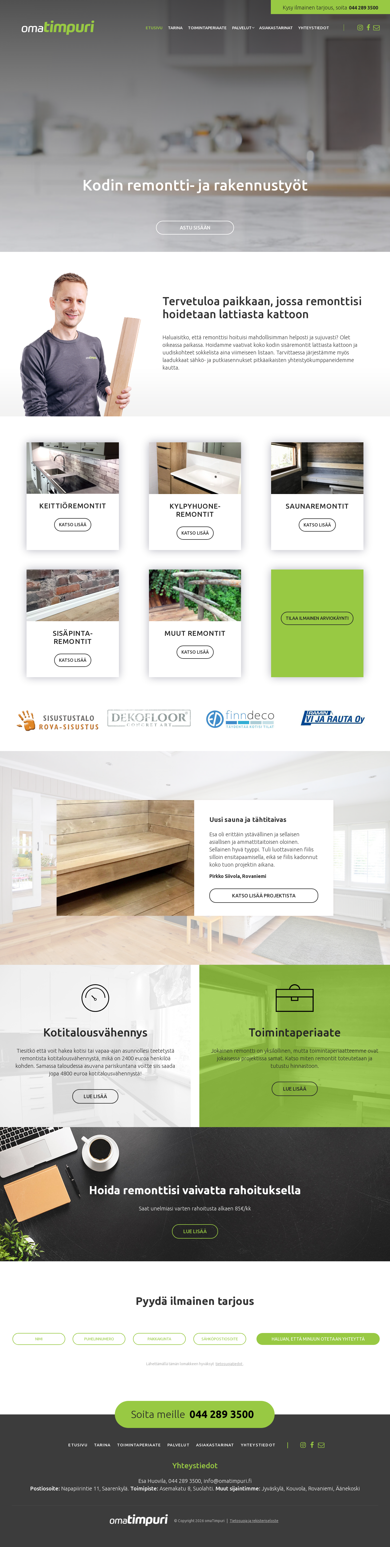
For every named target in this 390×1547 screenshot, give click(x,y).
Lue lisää (95, 1096)
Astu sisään (195, 227)
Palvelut (242, 27)
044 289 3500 (222, 1414)
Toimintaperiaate (207, 27)
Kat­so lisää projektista (263, 895)
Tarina (175, 27)
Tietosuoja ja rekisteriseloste (254, 1521)
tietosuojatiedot (229, 1364)
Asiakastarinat (276, 27)
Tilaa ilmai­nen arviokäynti (317, 618)
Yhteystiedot (313, 27)
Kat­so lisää (72, 524)
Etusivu (154, 27)
